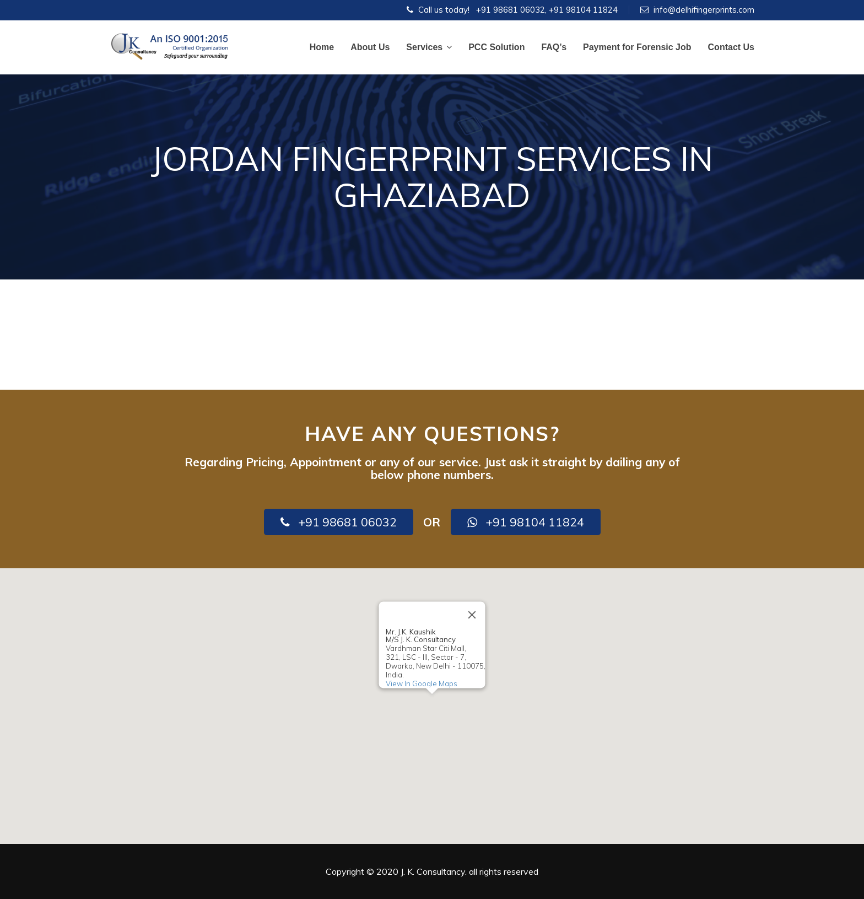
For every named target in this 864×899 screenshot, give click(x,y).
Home (322, 47)
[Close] (472, 614)
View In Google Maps (421, 683)
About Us (370, 47)
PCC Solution (496, 47)
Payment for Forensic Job (637, 47)
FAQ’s (553, 47)
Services (429, 47)
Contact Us (731, 47)
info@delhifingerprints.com (704, 9)
